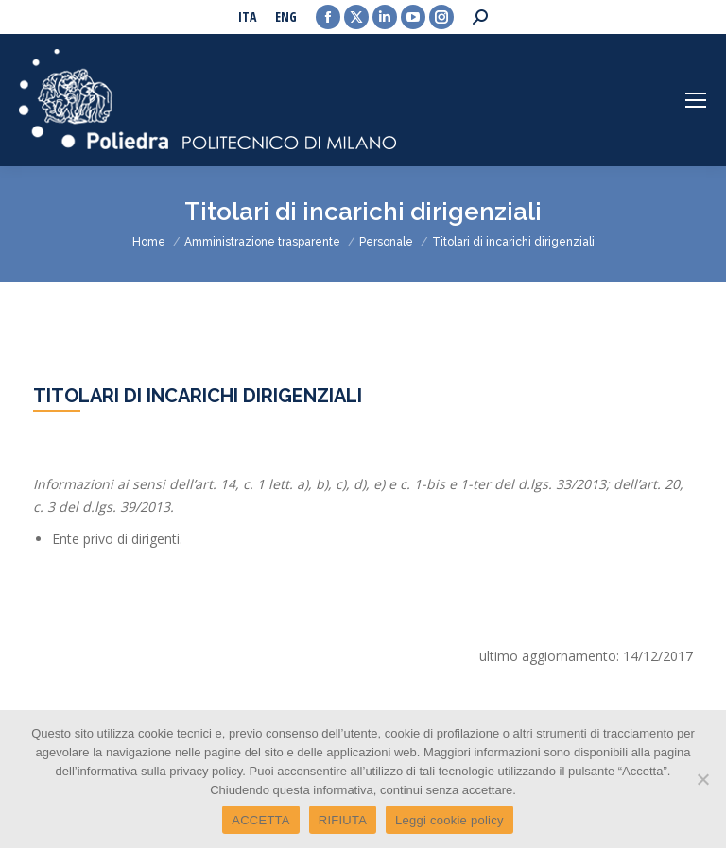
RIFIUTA (343, 820)
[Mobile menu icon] (695, 100)
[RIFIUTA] (702, 779)
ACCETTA (260, 820)
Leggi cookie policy (449, 820)
